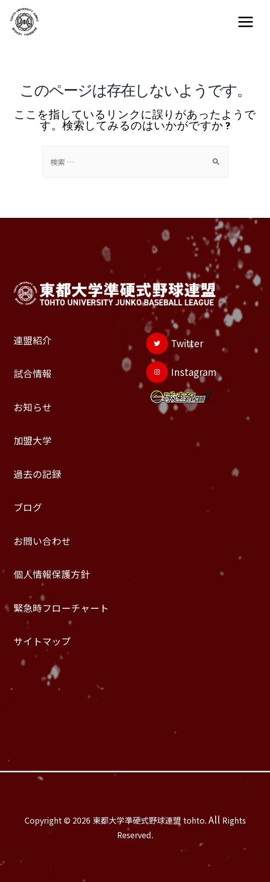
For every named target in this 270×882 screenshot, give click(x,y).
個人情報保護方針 (52, 574)
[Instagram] (181, 372)
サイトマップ (42, 641)
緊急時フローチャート (61, 607)
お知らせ (33, 407)
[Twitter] (175, 343)
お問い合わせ (42, 540)
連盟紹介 (33, 340)
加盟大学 (33, 440)
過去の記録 (37, 473)
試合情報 (33, 373)
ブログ (28, 507)
